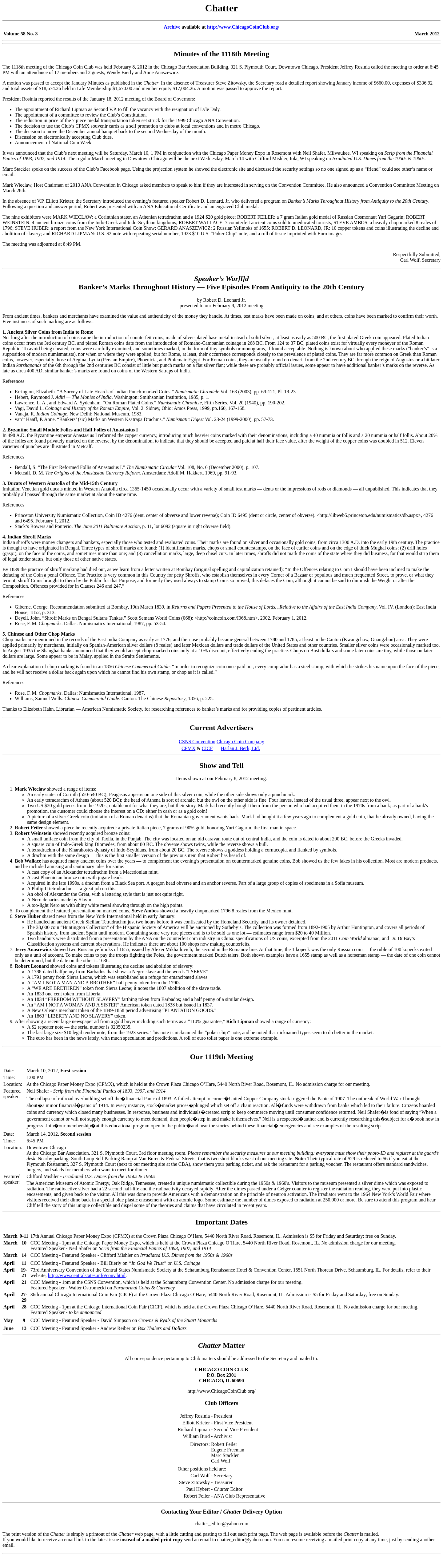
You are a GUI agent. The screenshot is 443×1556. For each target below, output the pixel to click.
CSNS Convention (197, 741)
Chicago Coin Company (240, 741)
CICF (207, 748)
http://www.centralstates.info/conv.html (87, 1275)
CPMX (188, 748)
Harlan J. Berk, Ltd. (240, 748)
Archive (172, 27)
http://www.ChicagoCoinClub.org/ (243, 27)
